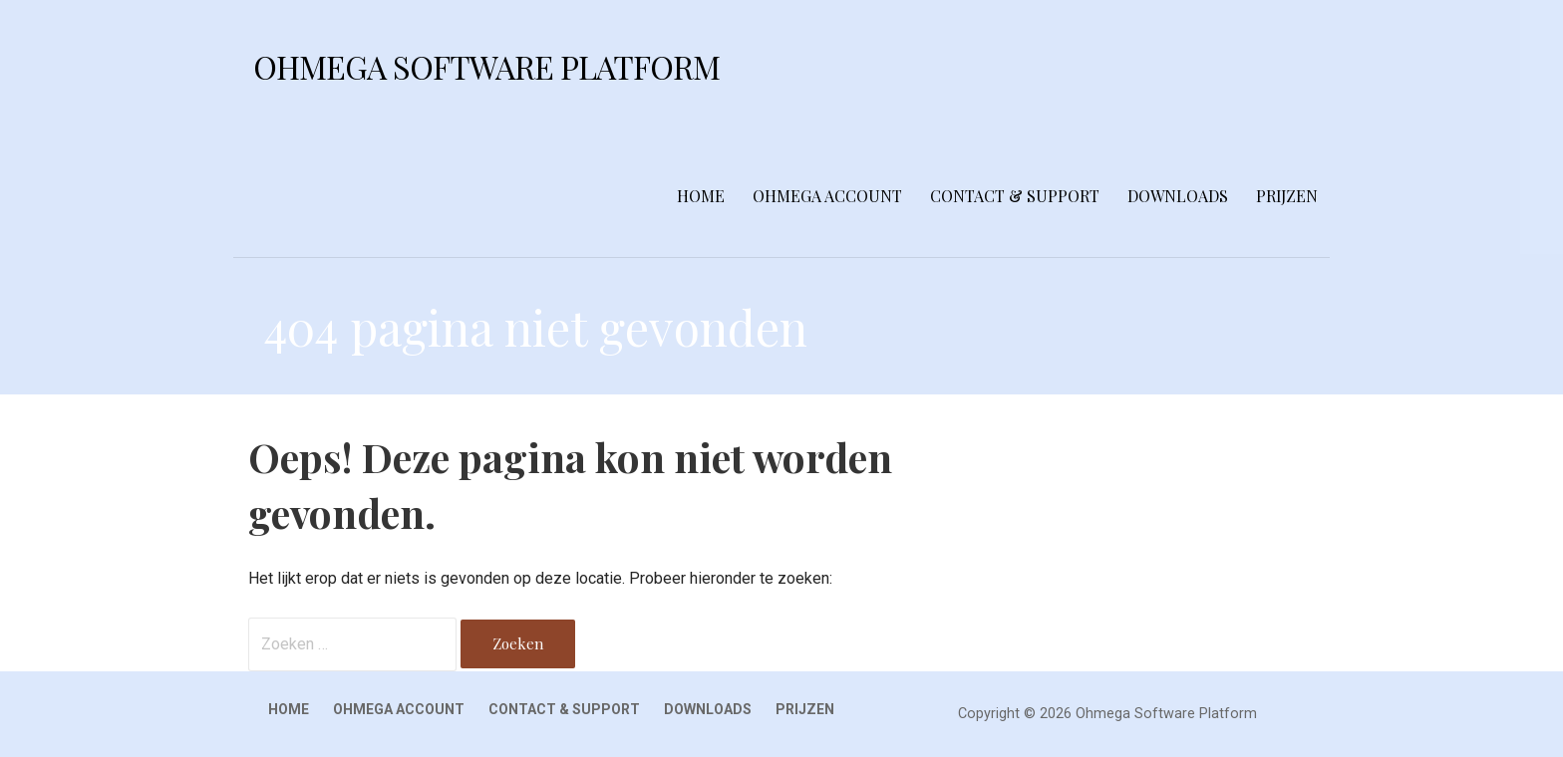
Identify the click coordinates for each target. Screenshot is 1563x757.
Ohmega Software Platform (486, 66)
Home (701, 195)
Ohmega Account (827, 195)
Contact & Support (1014, 195)
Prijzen (1287, 195)
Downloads (1177, 195)
